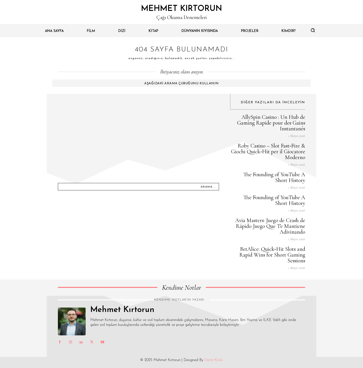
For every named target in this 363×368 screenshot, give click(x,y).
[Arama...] (208, 186)
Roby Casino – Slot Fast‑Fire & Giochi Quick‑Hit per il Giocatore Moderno (268, 151)
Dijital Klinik (213, 360)
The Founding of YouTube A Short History (274, 177)
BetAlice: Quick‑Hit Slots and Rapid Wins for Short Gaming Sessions (272, 255)
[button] (312, 30)
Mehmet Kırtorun (122, 310)
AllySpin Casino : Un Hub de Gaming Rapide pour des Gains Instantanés (271, 123)
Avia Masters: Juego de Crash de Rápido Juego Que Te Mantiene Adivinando (270, 226)
